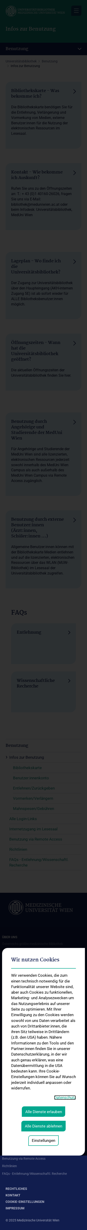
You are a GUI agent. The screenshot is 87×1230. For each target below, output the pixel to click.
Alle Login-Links (13, 1144)
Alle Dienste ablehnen (43, 1066)
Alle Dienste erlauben (43, 1052)
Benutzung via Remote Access (23, 1158)
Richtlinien (9, 1166)
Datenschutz (65, 1038)
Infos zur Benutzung (16, 1136)
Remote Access (13, 1101)
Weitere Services (13, 1116)
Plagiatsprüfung (14, 1109)
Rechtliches (16, 1189)
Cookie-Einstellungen (25, 1202)
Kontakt (13, 1195)
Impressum (15, 1208)
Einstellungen (43, 1081)
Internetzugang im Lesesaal (22, 1151)
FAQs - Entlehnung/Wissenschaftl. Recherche (34, 1173)
